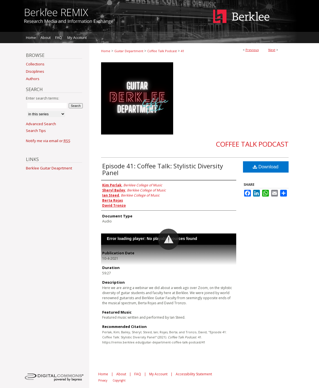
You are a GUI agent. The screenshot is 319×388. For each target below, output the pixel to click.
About (121, 374)
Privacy (102, 380)
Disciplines (35, 71)
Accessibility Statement (194, 374)
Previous (252, 50)
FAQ (137, 374)
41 (182, 51)
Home (105, 51)
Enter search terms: (42, 98)
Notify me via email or (48, 140)
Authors (32, 78)
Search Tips (36, 130)
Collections (35, 64)
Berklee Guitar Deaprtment (49, 168)
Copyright (119, 380)
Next (271, 50)
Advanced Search (41, 123)
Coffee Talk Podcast (162, 51)
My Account (158, 374)
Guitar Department (128, 51)
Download (265, 166)
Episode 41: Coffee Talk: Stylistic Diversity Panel (162, 169)
